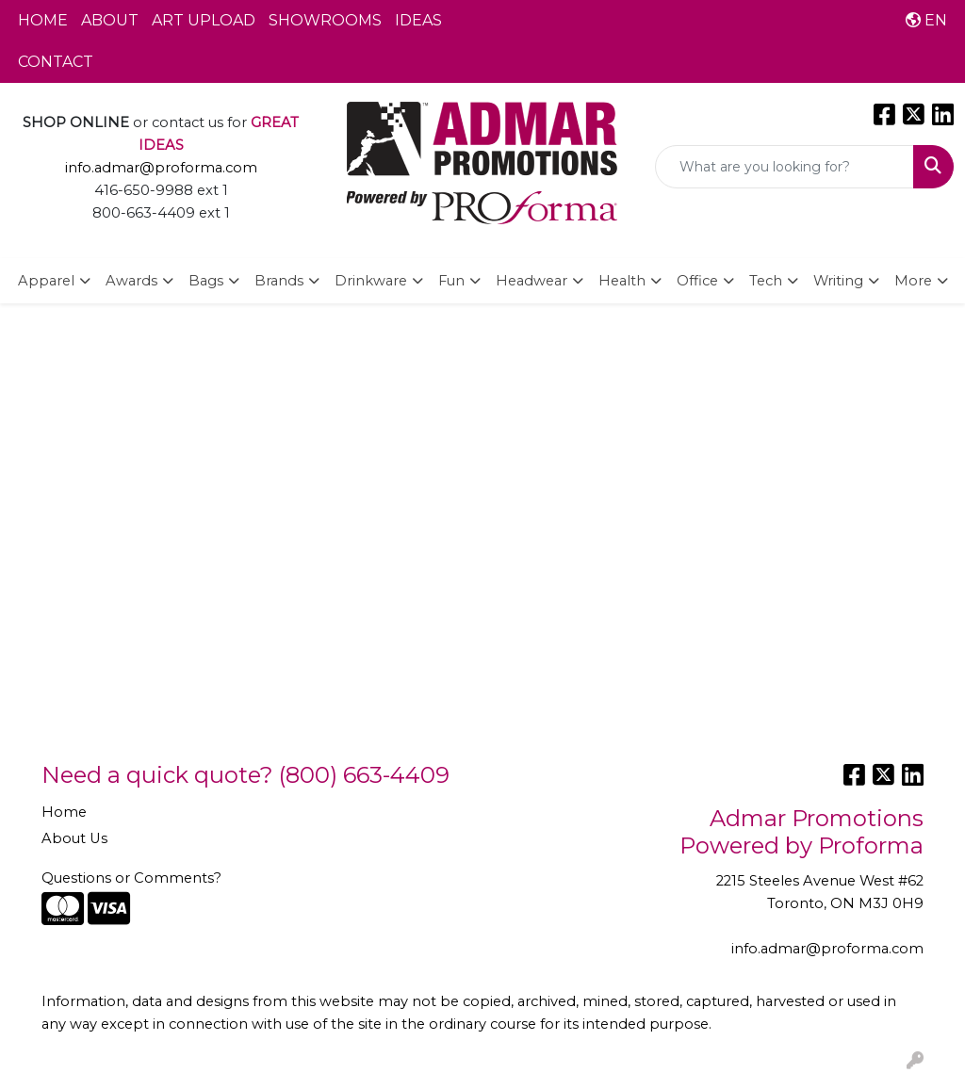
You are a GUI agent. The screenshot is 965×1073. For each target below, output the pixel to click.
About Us (74, 838)
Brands (278, 280)
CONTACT (55, 62)
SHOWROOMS (325, 20)
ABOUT (110, 20)
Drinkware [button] (371, 280)
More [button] (913, 280)
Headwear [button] (531, 280)
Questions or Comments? (131, 878)
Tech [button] (765, 280)
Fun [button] (451, 280)
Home (64, 812)
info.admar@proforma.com (161, 167)
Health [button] (622, 280)
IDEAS (418, 20)
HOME (43, 20)
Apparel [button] (46, 280)
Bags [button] (205, 280)
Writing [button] (838, 280)
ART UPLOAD (203, 20)
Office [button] (697, 280)
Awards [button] (131, 280)
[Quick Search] (784, 166)
